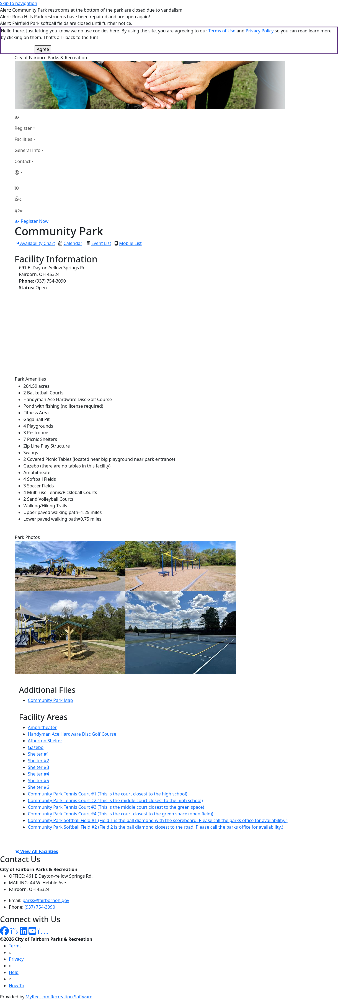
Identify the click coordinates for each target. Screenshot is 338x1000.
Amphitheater (42, 727)
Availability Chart (35, 243)
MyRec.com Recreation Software (58, 997)
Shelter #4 (38, 774)
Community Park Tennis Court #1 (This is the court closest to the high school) (107, 794)
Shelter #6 (38, 787)
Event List (101, 243)
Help (14, 972)
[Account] (29, 172)
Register (23, 128)
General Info (28, 150)
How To (16, 986)
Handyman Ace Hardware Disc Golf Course (72, 734)
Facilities (23, 139)
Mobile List (130, 243)
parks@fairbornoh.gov (46, 900)
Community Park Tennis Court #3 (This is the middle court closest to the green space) (116, 807)
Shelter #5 (38, 780)
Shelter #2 (38, 761)
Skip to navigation (18, 3)
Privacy (16, 959)
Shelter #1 (38, 754)
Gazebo (36, 747)
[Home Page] (29, 117)
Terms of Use (221, 31)
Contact (23, 161)
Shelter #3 (38, 767)
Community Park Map (50, 700)
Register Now (34, 221)
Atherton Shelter (45, 741)
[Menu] (18, 210)
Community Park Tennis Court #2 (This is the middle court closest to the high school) (115, 800)
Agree (43, 49)
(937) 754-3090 (40, 907)
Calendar (73, 243)
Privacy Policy (260, 31)
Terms (15, 946)
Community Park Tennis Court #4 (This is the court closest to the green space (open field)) (120, 814)
